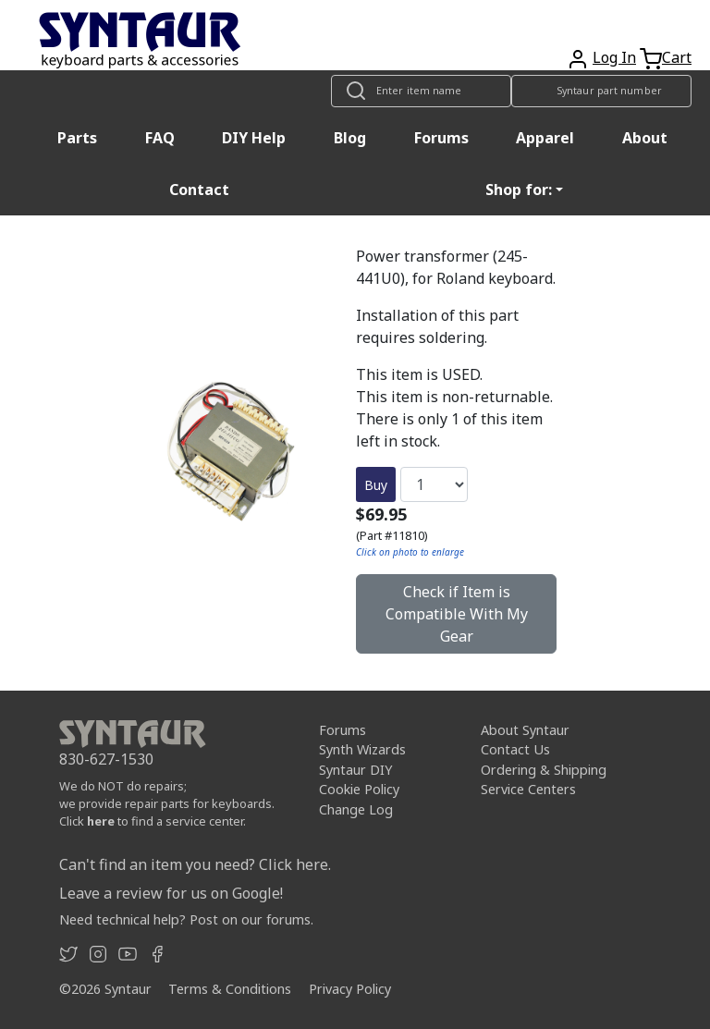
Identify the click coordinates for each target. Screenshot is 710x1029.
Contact (199, 189)
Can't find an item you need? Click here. (195, 864)
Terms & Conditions (229, 989)
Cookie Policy (359, 789)
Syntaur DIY (355, 769)
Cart (677, 57)
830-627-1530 (106, 759)
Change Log (356, 809)
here (101, 821)
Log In (614, 57)
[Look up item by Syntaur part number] (601, 91)
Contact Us (515, 749)
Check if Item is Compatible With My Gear (457, 614)
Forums (441, 138)
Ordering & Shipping (543, 769)
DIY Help (254, 138)
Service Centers (528, 789)
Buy (375, 485)
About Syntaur (525, 730)
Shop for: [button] (518, 189)
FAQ (160, 138)
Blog (350, 138)
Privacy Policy (350, 989)
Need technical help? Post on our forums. (186, 919)
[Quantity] (434, 484)
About (644, 138)
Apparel (545, 138)
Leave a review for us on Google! (171, 893)
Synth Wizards (362, 749)
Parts (77, 138)
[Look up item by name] (421, 91)
